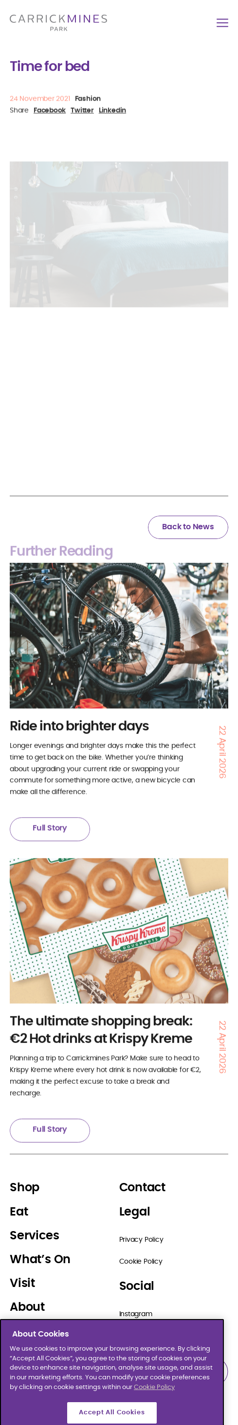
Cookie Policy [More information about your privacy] (154, 1414)
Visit (22, 1283)
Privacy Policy (141, 1239)
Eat (19, 1212)
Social (137, 1286)
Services (34, 1236)
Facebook (135, 1336)
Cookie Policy (141, 1261)
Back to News (188, 527)
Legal (134, 1212)
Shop (24, 1188)
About (27, 1307)
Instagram (135, 1314)
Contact (142, 1188)
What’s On (40, 1260)
